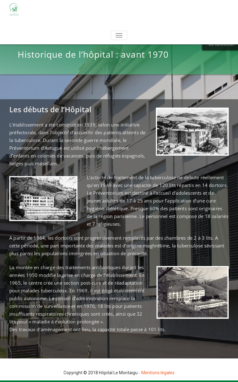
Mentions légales (157, 372)
